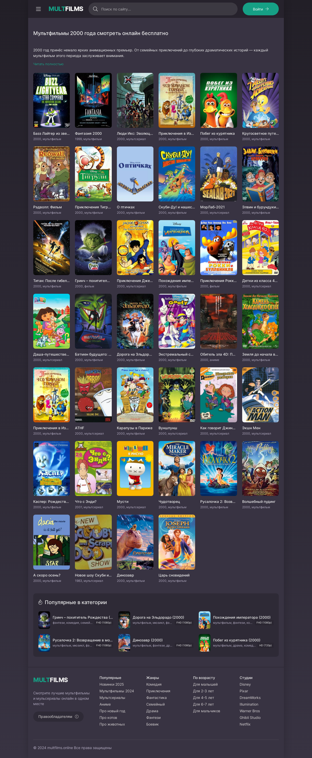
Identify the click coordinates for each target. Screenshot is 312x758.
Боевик (152, 724)
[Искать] (95, 9)
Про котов (108, 717)
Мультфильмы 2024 (116, 691)
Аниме (105, 704)
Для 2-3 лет (203, 691)
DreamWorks (250, 697)
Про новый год (112, 711)
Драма (152, 711)
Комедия (154, 684)
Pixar (244, 691)
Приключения (158, 691)
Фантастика (156, 697)
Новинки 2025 (111, 684)
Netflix (245, 724)
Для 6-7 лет (203, 704)
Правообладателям (55, 716)
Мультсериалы (112, 697)
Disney (245, 684)
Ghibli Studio (250, 717)
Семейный (155, 704)
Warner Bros (250, 711)
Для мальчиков (206, 711)
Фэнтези (153, 717)
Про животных (112, 724)
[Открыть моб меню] (38, 9)
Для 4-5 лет (203, 697)
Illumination (249, 704)
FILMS (66, 9)
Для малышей (205, 684)
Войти (258, 9)
